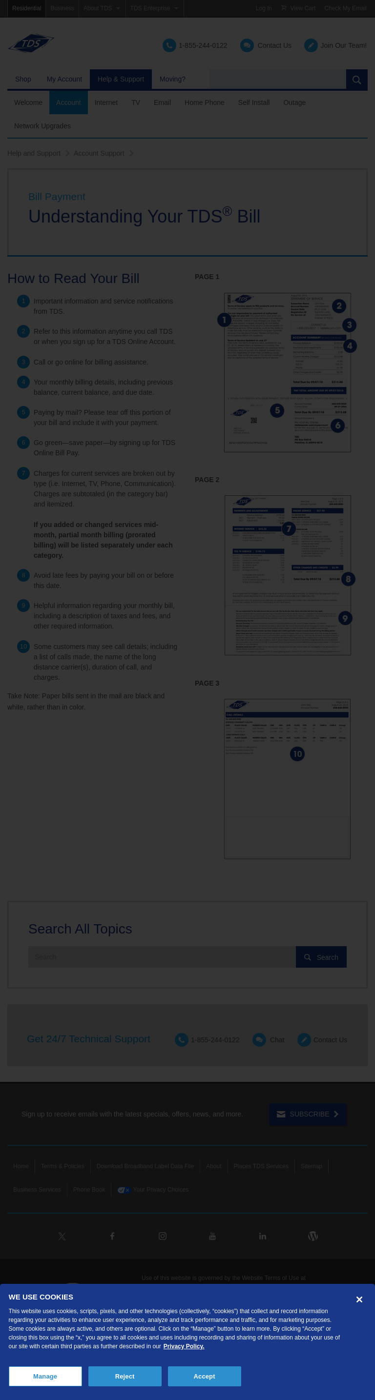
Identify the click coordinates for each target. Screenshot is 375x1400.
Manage (45, 1376)
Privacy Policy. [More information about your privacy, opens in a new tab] (184, 1346)
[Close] (359, 1299)
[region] (187, 1342)
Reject (125, 1376)
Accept (204, 1376)
